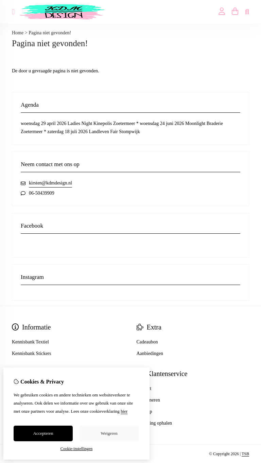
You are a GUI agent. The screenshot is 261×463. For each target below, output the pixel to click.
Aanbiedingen (150, 353)
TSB (245, 453)
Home (17, 32)
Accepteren (43, 433)
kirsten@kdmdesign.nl (50, 182)
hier (124, 411)
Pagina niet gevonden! (50, 32)
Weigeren (109, 433)
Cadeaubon (147, 341)
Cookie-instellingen (76, 448)
